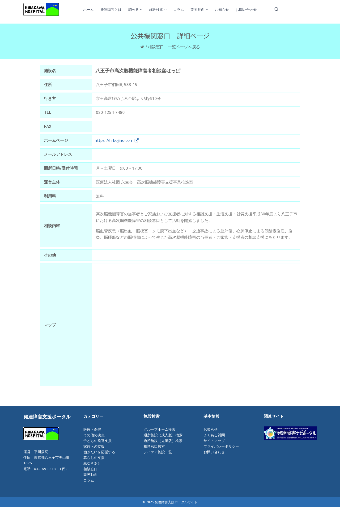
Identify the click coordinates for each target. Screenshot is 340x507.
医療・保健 (92, 429)
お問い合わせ (246, 9)
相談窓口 (90, 468)
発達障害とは (111, 9)
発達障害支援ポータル (47, 416)
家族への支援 (94, 446)
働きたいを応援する (99, 452)
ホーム (88, 9)
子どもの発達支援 (97, 440)
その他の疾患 (94, 435)
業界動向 (90, 474)
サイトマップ (214, 440)
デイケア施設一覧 (158, 452)
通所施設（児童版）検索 (163, 440)
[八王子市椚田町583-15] (196, 325)
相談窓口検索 (154, 446)
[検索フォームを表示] (276, 9)
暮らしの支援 (94, 457)
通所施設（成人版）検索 (163, 435)
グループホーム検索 (159, 429)
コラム (178, 9)
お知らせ (222, 9)
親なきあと (92, 463)
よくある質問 (214, 435)
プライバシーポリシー (221, 446)
